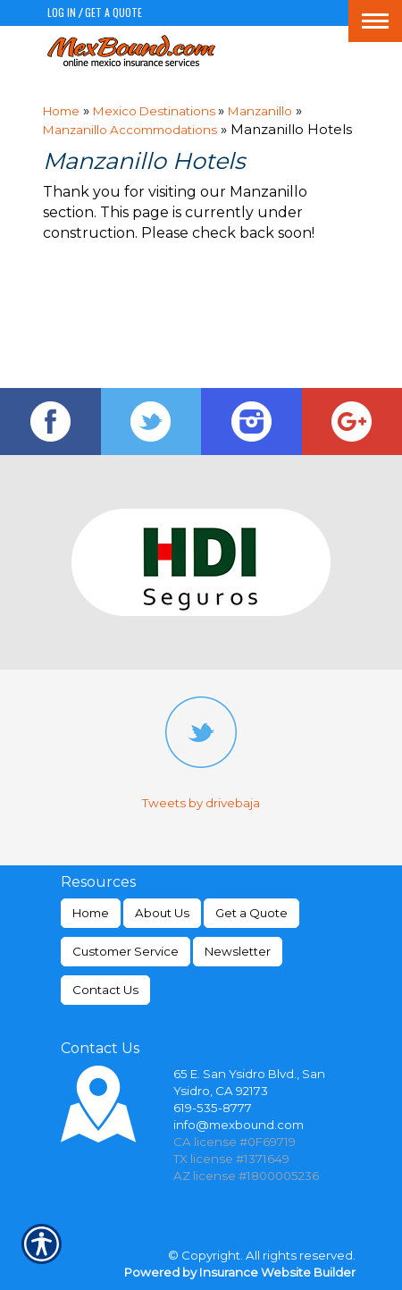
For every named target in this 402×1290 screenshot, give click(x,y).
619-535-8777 (212, 1107)
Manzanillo (260, 111)
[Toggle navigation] (375, 21)
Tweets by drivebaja (201, 803)
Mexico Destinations (155, 111)
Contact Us (105, 989)
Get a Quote (113, 12)
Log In (61, 12)
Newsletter (238, 951)
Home (61, 111)
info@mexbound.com (238, 1124)
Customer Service (125, 951)
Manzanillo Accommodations (130, 129)
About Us (162, 913)
